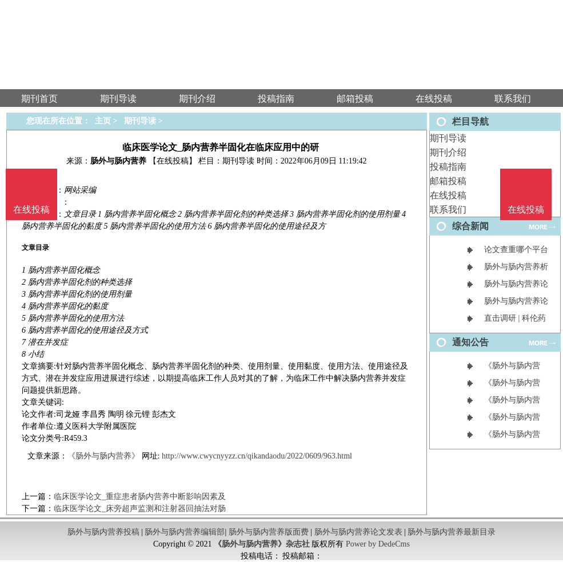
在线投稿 (448, 195)
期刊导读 (448, 138)
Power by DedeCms (378, 544)
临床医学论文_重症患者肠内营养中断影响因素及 (140, 496)
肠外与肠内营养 (118, 161)
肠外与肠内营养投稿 (103, 532)
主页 (103, 121)
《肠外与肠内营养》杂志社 (262, 544)
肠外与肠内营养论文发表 (358, 532)
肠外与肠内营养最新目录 (452, 532)
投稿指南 (448, 167)
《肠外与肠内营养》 (103, 456)
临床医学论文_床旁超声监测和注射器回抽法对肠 (140, 508)
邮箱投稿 (448, 181)
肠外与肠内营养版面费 (269, 532)
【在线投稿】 (173, 161)
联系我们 (448, 209)
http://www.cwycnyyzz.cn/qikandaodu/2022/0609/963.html (257, 456)
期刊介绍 (448, 152)
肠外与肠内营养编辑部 (185, 532)
